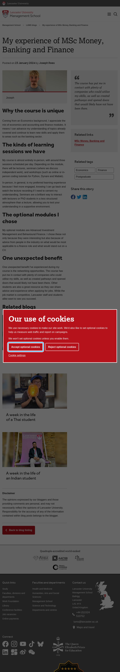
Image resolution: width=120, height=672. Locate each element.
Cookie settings (16, 355)
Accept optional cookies (25, 347)
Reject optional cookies (62, 347)
